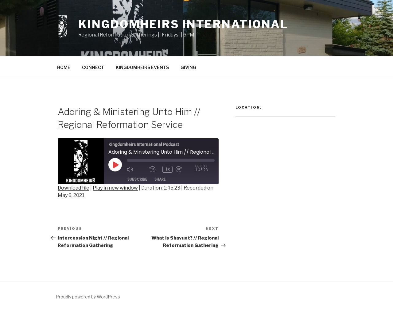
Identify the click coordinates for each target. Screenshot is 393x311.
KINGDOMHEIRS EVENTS (142, 67)
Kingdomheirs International (183, 24)
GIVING (188, 67)
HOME (63, 67)
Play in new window (115, 188)
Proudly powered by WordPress (88, 296)
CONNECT (93, 67)
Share (159, 179)
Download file (73, 188)
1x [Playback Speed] (167, 169)
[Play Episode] (115, 164)
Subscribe (137, 179)
